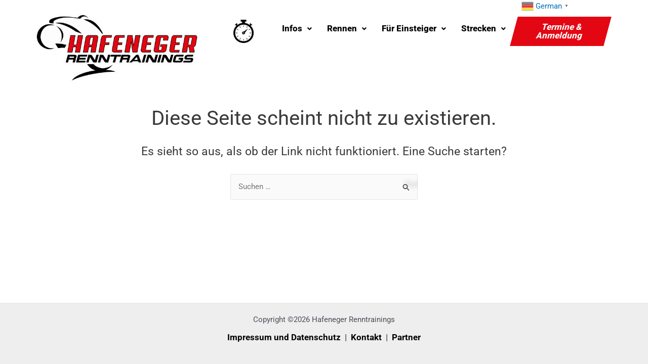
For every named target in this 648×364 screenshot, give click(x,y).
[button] (297, 28)
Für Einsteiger (414, 28)
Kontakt (366, 337)
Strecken (483, 28)
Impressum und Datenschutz (284, 337)
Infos (297, 28)
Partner (406, 337)
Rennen (347, 28)
